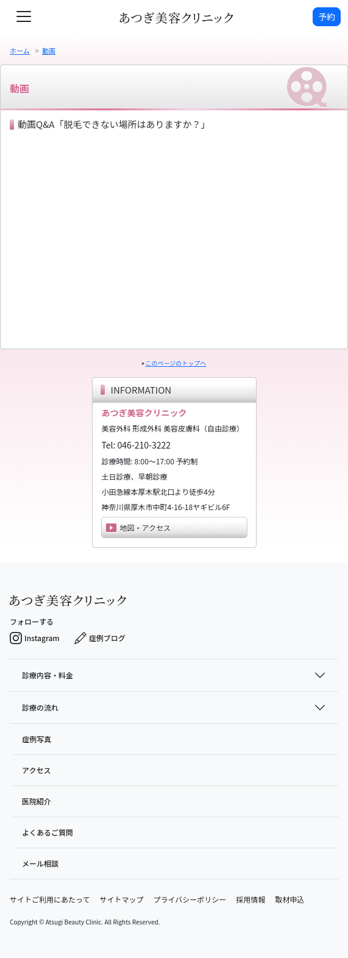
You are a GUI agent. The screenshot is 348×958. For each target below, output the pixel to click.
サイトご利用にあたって (50, 899)
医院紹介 (36, 801)
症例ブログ (100, 638)
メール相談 (40, 863)
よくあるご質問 (47, 832)
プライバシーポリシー (189, 899)
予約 (326, 16)
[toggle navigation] (23, 16)
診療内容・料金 (47, 675)
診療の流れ (40, 707)
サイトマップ (121, 899)
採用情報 (250, 899)
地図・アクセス (138, 527)
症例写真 (36, 739)
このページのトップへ (176, 362)
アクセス (36, 770)
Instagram (35, 638)
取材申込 (289, 899)
